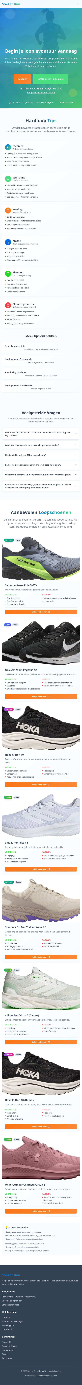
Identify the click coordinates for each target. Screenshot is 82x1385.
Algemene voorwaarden (47, 1375)
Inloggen (22, 78)
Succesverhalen (9, 1346)
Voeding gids (8, 1325)
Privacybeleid (30, 1375)
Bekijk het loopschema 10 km (41, 92)
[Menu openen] (77, 4)
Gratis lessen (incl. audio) (50, 78)
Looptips (6, 1317)
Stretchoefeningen (10, 1304)
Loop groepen (8, 1350)
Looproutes (7, 1329)
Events (5, 1354)
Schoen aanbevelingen (12, 1321)
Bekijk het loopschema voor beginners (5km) (41, 88)
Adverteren (7, 1358)
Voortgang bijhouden (12, 1300)
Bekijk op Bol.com (41, 612)
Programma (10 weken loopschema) (19, 1296)
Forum (6, 1342)
